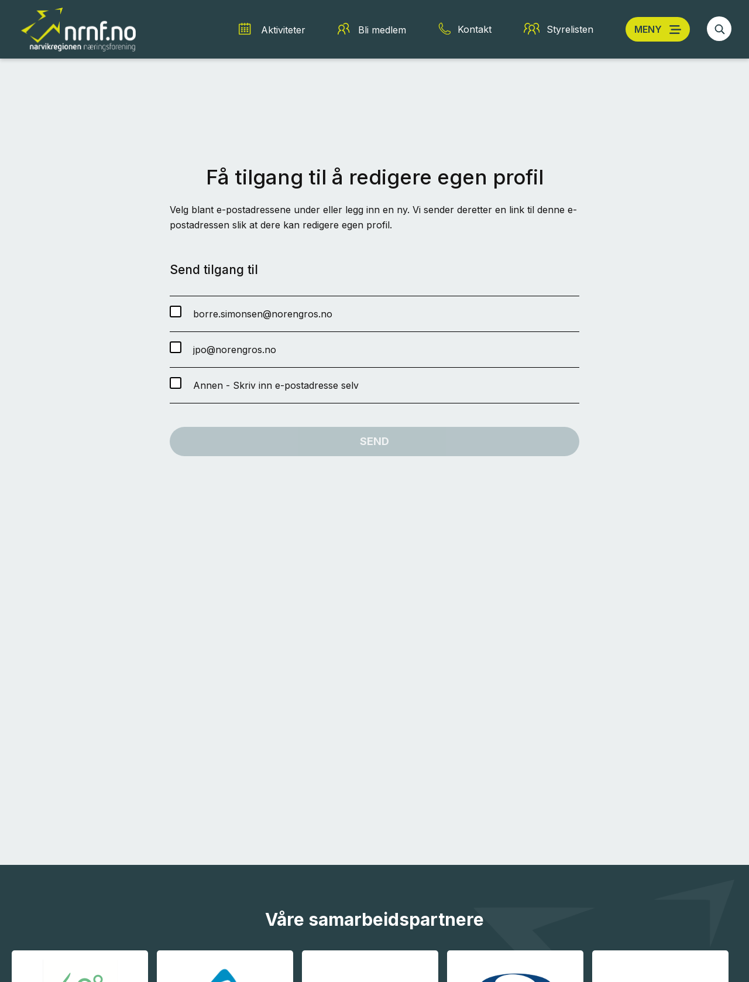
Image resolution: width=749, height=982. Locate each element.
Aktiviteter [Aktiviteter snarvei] (283, 30)
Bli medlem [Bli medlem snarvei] (382, 30)
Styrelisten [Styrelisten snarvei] (570, 29)
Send (374, 441)
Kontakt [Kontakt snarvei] (475, 29)
